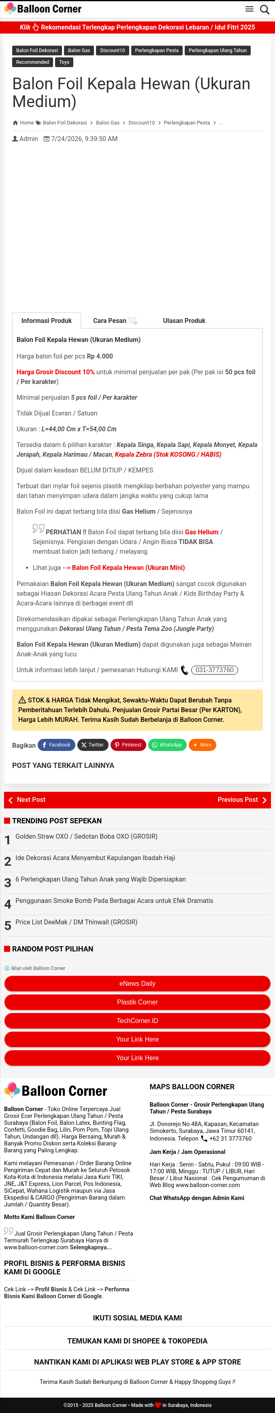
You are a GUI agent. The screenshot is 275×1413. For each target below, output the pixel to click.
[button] (202, 745)
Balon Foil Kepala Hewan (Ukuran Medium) (131, 92)
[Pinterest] (128, 745)
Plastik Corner (137, 1002)
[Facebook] (56, 745)
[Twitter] (93, 745)
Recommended (32, 62)
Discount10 (112, 50)
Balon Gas (79, 50)
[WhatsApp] (167, 745)
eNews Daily (137, 983)
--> (124, 568)
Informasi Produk (46, 321)
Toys (64, 62)
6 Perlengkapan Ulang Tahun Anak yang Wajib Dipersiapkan (100, 879)
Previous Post (238, 800)
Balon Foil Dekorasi (37, 50)
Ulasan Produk (184, 321)
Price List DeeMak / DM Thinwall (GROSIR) (76, 922)
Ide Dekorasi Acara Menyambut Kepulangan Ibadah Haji (95, 858)
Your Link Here (137, 1039)
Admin (28, 139)
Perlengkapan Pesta (157, 50)
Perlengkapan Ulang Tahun (218, 50)
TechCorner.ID (137, 1020)
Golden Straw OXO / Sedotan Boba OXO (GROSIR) (86, 836)
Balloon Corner (111, 1405)
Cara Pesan (115, 321)
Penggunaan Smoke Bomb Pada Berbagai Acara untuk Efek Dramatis (114, 901)
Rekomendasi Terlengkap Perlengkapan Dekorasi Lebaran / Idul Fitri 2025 (137, 27)
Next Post (31, 800)
